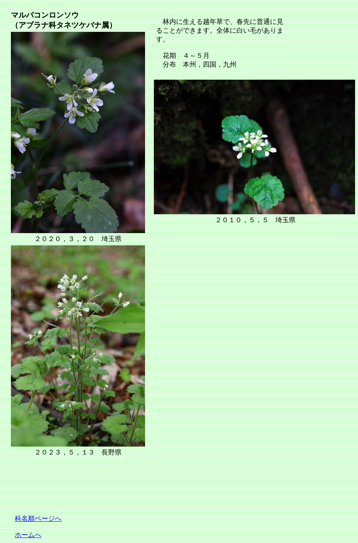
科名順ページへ (38, 518)
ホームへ (28, 534)
